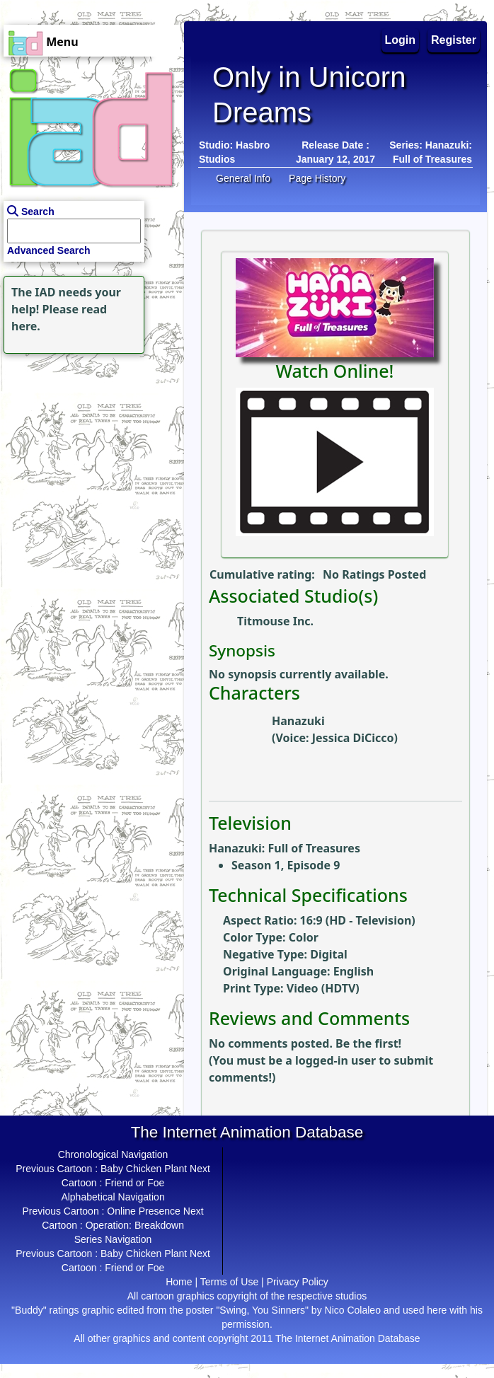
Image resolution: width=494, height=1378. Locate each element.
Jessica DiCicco (353, 738)
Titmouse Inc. (275, 621)
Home (179, 1281)
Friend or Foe (134, 1182)
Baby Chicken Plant (143, 1168)
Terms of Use (229, 1281)
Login (400, 40)
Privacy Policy (297, 1281)
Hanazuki (298, 721)
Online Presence (143, 1211)
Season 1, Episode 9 (285, 865)
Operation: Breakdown (135, 1225)
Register (453, 40)
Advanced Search (49, 250)
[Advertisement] (88, 445)
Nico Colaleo (353, 1310)
